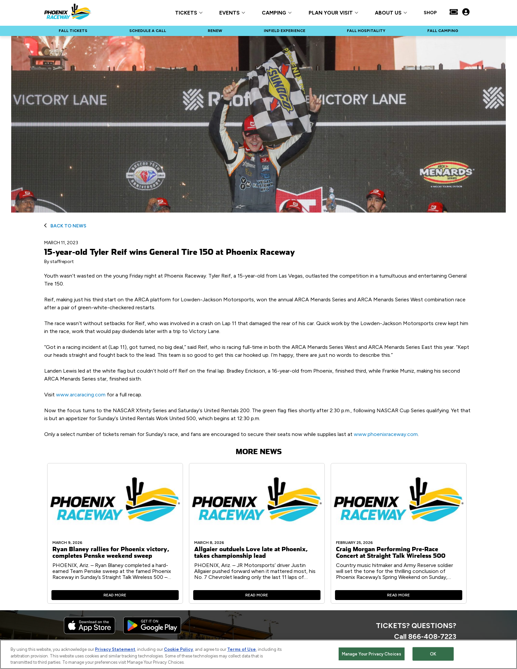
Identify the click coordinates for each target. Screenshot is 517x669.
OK (433, 654)
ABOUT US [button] (388, 13)
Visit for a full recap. (93, 394)
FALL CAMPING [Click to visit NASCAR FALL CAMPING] (442, 30)
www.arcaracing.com (81, 394)
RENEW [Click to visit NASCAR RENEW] (215, 30)
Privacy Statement (115, 649)
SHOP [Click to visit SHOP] (430, 13)
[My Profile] (466, 12)
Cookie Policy (178, 649)
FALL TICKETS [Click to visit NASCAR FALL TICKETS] (73, 30)
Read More (115, 595)
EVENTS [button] (229, 13)
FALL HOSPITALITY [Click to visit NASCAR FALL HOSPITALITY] (366, 30)
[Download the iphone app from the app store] (89, 632)
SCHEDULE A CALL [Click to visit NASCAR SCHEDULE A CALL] (147, 30)
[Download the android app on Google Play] (152, 632)
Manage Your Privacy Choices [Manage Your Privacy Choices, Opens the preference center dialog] (372, 654)
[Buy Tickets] (453, 12)
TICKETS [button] (186, 13)
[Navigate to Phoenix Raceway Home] (67, 12)
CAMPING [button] (274, 13)
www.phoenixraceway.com (386, 434)
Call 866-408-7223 (425, 636)
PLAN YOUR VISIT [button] (331, 13)
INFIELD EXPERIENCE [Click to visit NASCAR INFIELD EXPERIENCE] (284, 30)
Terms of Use (241, 649)
